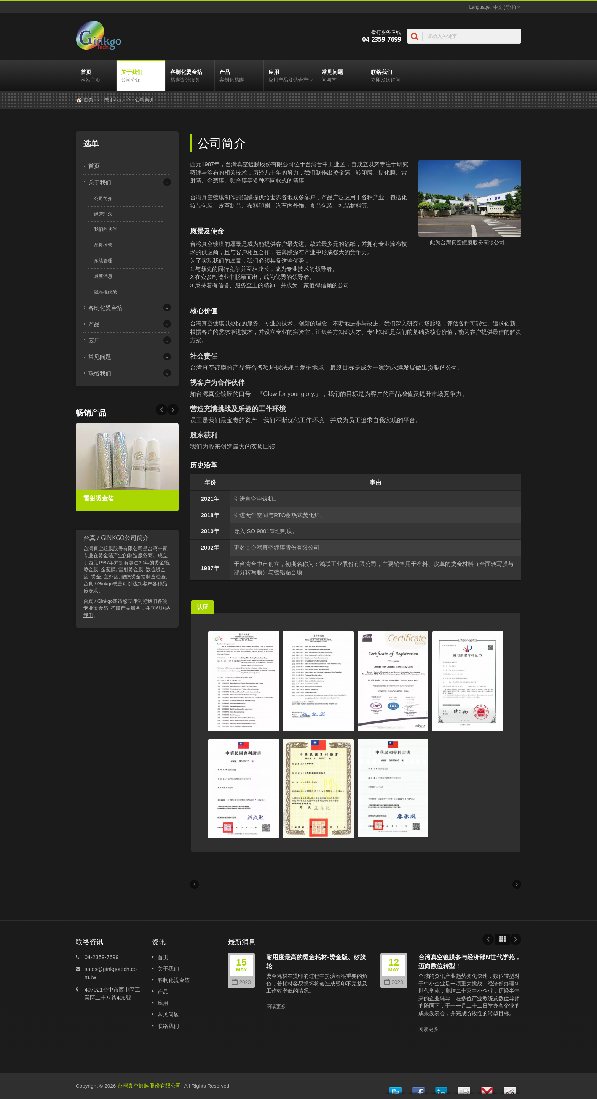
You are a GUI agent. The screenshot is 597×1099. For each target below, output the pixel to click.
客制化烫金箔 (190, 75)
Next (161, 409)
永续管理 (103, 260)
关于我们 (141, 75)
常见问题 (341, 75)
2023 (241, 982)
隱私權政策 (105, 292)
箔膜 (116, 608)
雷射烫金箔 (98, 498)
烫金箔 (100, 608)
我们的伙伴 (105, 229)
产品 (239, 75)
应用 (290, 75)
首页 (96, 75)
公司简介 (145, 100)
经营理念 (103, 214)
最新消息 (103, 276)
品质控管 (103, 245)
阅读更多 (276, 1006)
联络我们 (390, 75)
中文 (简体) (504, 7)
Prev (173, 409)
